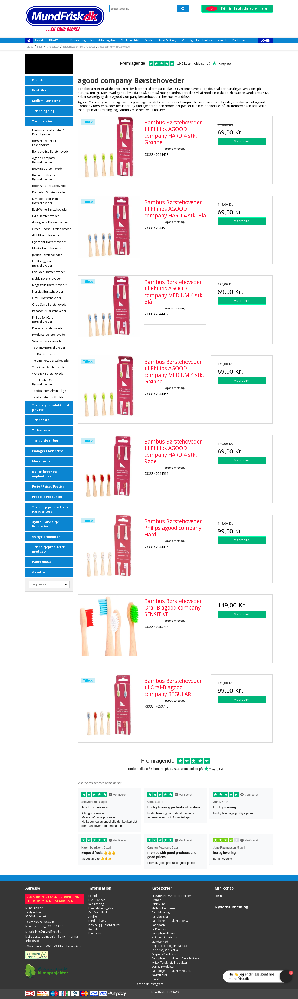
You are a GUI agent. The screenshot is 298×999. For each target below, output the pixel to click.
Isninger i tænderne (48, 451)
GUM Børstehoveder (45, 235)
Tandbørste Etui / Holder (48, 397)
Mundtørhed (42, 461)
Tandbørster (42, 121)
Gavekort (39, 572)
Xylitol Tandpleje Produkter (45, 524)
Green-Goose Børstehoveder (51, 229)
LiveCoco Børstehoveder (48, 272)
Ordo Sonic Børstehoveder (50, 304)
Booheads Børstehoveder (49, 186)
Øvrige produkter (46, 537)
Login (265, 40)
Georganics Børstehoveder (50, 222)
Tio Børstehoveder (44, 354)
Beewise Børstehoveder (48, 169)
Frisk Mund (40, 90)
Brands (37, 80)
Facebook (142, 984)
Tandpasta (40, 420)
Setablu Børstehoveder (47, 341)
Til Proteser (41, 430)
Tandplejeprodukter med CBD (48, 549)
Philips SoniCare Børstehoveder (42, 320)
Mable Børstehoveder (46, 279)
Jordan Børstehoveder (47, 255)
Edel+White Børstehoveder (50, 209)
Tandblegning (43, 111)
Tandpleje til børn (46, 440)
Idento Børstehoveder (47, 248)
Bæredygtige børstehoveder (51, 151)
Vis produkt (241, 141)
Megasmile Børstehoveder (49, 285)
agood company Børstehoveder (43, 160)
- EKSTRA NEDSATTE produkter (49, 64)
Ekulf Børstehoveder (45, 216)
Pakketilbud (41, 562)
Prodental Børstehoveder (49, 335)
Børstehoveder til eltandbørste (44, 143)
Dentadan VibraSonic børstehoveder (46, 201)
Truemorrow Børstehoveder (51, 361)
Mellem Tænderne (46, 101)
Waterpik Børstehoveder (48, 374)
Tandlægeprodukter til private (50, 407)
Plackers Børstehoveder (48, 328)
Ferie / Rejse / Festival (48, 486)
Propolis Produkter (47, 497)
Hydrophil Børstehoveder (49, 242)
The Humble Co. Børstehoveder (42, 382)
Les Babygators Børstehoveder (42, 263)
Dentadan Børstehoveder (49, 192)
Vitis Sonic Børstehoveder (49, 367)
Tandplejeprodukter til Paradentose (50, 509)
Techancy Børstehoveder (48, 348)
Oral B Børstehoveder (46, 298)
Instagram (156, 984)
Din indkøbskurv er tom (237, 8)
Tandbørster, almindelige (49, 391)
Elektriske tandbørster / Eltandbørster (48, 132)
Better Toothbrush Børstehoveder (44, 177)
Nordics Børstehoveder (47, 292)
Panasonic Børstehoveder (49, 311)
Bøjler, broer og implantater (44, 473)
